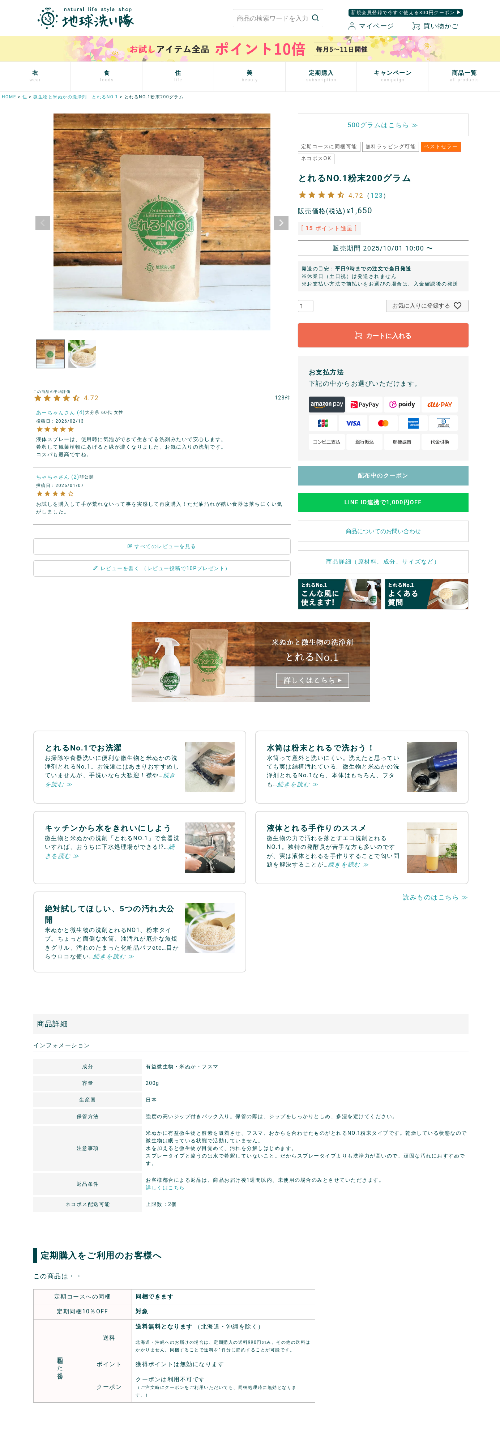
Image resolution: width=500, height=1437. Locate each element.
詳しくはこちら (165, 1187)
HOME (9, 96)
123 (377, 195)
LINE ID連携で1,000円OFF (383, 502)
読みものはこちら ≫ (435, 897)
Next (281, 223)
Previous (42, 223)
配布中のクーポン (383, 475)
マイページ (371, 26)
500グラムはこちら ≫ (383, 125)
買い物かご (436, 26)
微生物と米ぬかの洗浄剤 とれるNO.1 (75, 96)
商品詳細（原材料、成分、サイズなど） (383, 561)
